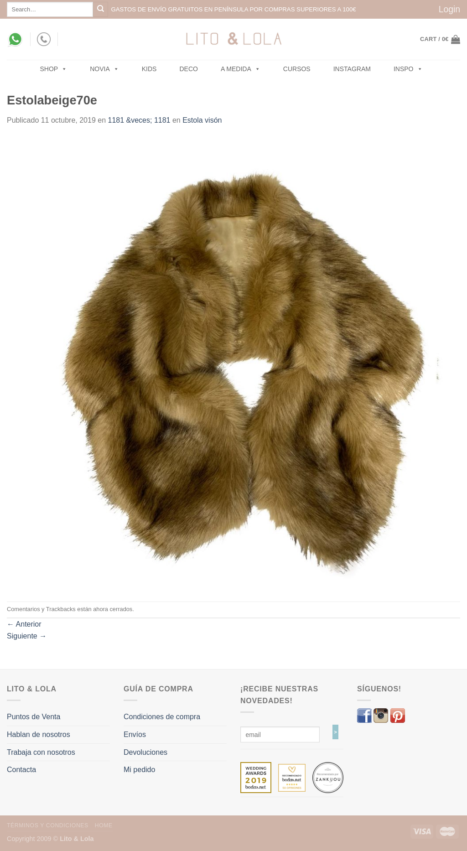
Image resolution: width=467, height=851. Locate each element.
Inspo (408, 69)
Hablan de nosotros (38, 734)
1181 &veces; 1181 (139, 120)
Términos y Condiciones (47, 825)
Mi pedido (139, 769)
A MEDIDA (240, 69)
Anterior (24, 624)
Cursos (297, 69)
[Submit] (100, 9)
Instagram (352, 69)
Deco (188, 69)
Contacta (21, 769)
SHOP (53, 69)
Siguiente (27, 636)
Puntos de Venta (33, 717)
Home (104, 825)
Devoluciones (145, 752)
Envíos (135, 734)
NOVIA (104, 69)
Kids (149, 69)
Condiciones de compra (162, 717)
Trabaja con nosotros (41, 752)
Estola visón (202, 120)
